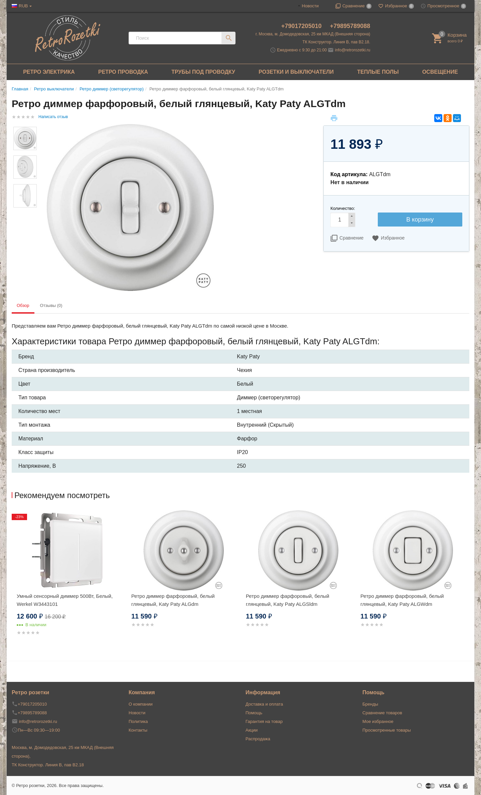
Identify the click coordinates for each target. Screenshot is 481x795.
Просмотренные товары (386, 730)
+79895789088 (350, 26)
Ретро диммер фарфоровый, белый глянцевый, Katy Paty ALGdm (173, 600)
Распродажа (258, 738)
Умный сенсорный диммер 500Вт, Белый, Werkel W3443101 (65, 600)
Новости (310, 5)
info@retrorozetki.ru (352, 50)
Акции (252, 730)
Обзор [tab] (23, 305)
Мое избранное (377, 721)
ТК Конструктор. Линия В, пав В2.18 (48, 764)
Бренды (370, 704)
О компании (141, 704)
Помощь (254, 712)
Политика (138, 721)
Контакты (138, 730)
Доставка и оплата (264, 704)
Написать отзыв (53, 116)
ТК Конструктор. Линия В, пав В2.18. (336, 42)
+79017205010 (302, 26)
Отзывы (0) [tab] (51, 305)
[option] (69, 581)
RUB (23, 5)
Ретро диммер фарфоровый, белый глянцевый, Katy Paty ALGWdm (402, 600)
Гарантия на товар (264, 721)
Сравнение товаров (382, 712)
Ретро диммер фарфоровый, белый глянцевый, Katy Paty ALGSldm (287, 600)
